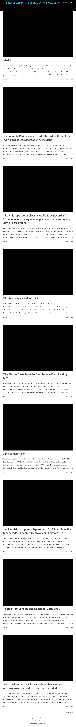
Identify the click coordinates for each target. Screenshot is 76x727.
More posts (69, 712)
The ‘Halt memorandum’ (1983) (21, 298)
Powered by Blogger (38, 718)
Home (5, 6)
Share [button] (5, 79)
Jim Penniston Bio (14, 453)
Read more (69, 79)
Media (7, 60)
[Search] (65, 3)
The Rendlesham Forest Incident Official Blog (31, 3)
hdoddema (41, 720)
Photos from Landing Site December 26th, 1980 (31, 608)
